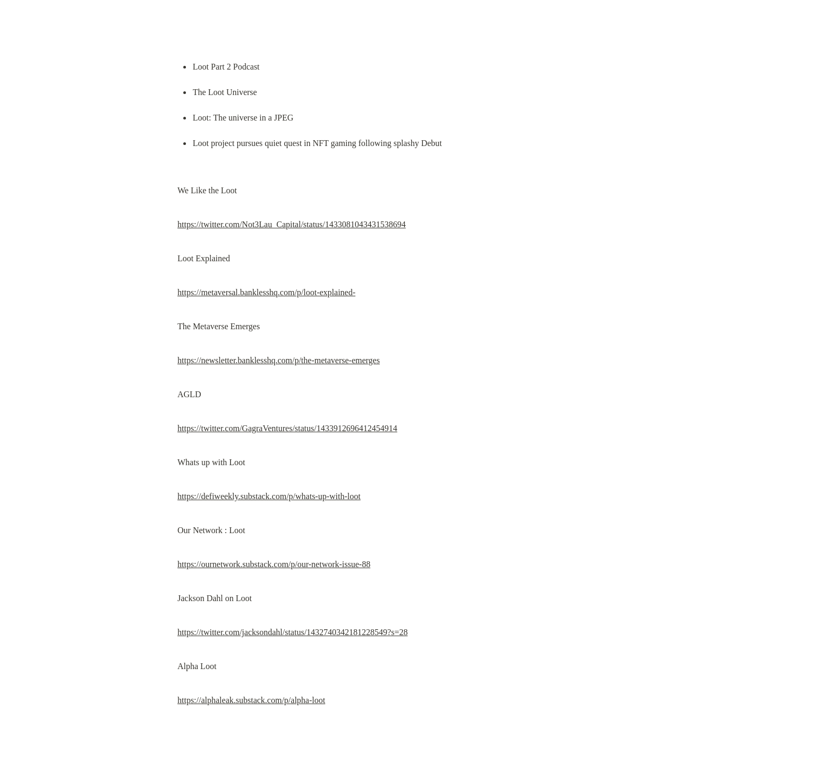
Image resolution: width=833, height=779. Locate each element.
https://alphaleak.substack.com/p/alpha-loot (251, 700)
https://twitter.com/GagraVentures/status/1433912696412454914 (287, 428)
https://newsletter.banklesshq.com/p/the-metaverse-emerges (278, 360)
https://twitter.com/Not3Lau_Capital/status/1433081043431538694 (291, 224)
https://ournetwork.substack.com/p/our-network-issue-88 (273, 564)
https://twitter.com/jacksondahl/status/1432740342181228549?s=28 (292, 632)
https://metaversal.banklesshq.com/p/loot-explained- (266, 292)
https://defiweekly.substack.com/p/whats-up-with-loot (269, 496)
